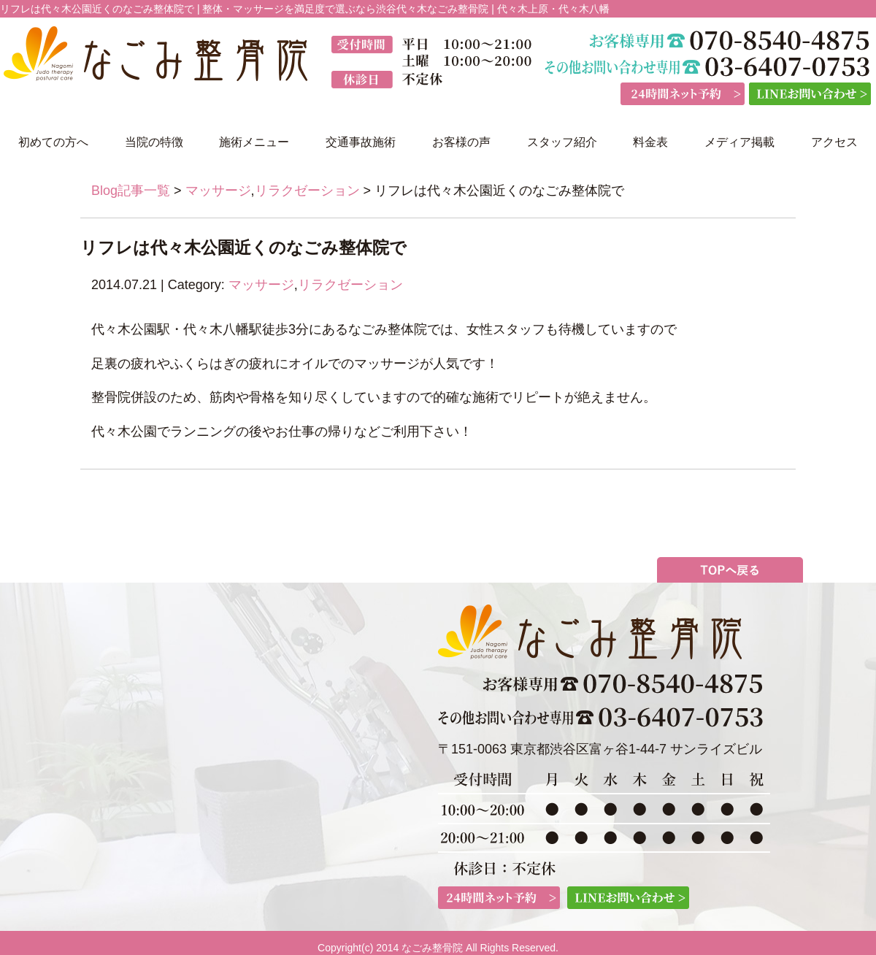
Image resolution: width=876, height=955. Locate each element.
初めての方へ (53, 142)
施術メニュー (254, 142)
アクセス (834, 142)
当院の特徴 (154, 142)
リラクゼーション (307, 190)
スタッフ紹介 (562, 142)
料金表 (650, 142)
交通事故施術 (361, 142)
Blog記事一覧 (130, 190)
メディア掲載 (739, 142)
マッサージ (218, 190)
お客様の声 (461, 142)
